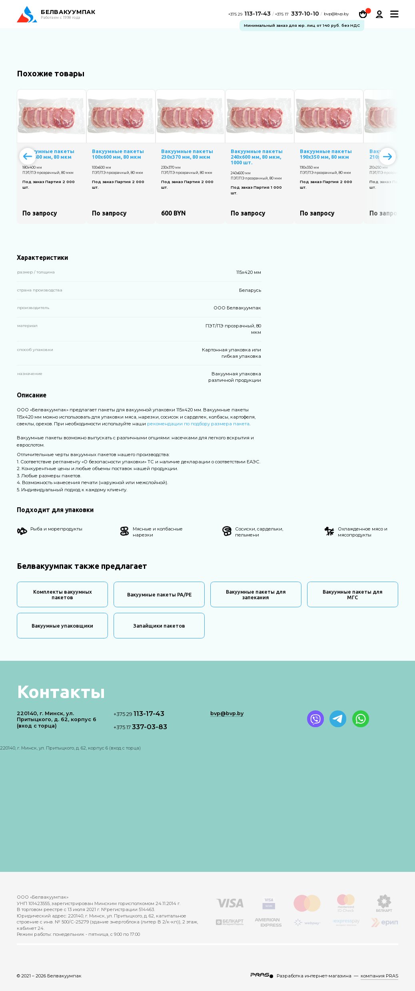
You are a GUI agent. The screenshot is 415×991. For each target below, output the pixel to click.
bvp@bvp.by (336, 15)
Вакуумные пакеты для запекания (256, 594)
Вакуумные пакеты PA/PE (159, 594)
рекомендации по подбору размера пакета (198, 424)
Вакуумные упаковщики (62, 625)
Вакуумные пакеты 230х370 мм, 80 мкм (187, 154)
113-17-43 (250, 14)
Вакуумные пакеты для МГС (353, 594)
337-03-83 (140, 727)
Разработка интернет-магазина (314, 976)
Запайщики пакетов (159, 625)
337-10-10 (297, 14)
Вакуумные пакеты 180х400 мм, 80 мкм (48, 154)
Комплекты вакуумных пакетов (62, 594)
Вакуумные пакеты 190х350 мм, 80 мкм (326, 154)
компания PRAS (379, 976)
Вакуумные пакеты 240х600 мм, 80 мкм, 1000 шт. (257, 157)
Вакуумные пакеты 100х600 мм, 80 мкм (118, 154)
